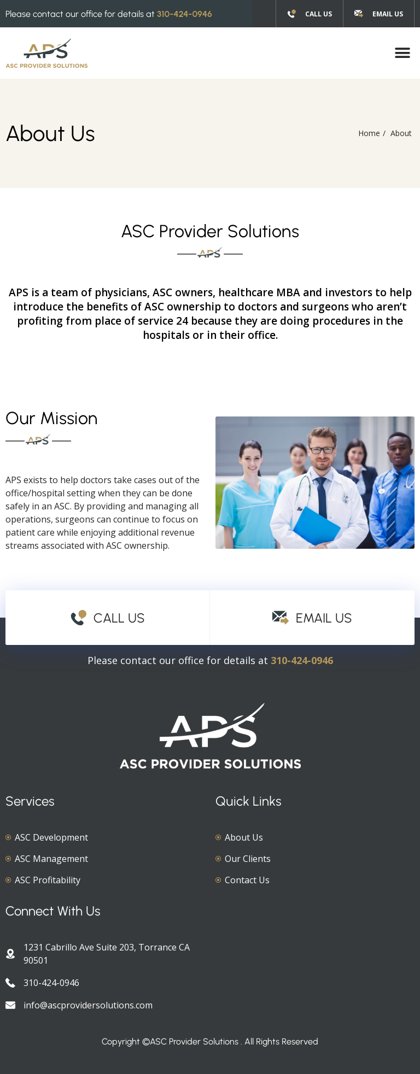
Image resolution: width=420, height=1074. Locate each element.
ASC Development (51, 837)
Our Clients (248, 859)
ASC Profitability (47, 880)
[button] (402, 53)
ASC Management (51, 859)
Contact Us (247, 880)
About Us (244, 837)
